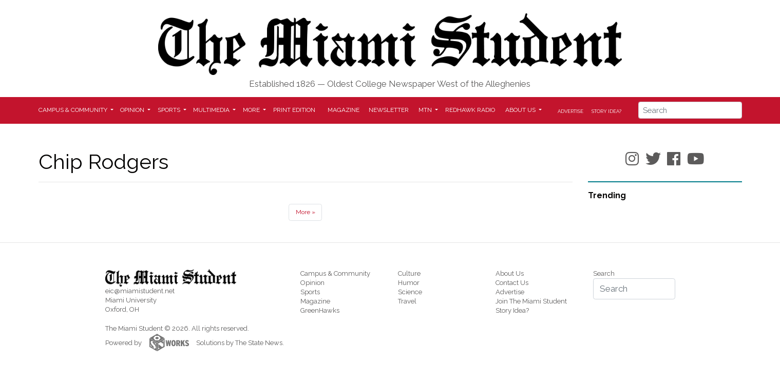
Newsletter (389, 109)
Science (410, 292)
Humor (409, 283)
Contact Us (512, 283)
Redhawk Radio (470, 109)
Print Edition (294, 109)
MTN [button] (425, 109)
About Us (510, 273)
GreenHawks (319, 310)
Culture (409, 273)
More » (305, 212)
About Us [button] (521, 109)
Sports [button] (170, 109)
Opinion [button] (133, 109)
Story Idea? (606, 111)
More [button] (252, 109)
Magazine (343, 109)
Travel (407, 301)
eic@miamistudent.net (140, 291)
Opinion (312, 283)
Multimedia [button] (212, 109)
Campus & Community (335, 273)
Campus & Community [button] (74, 109)
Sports (310, 292)
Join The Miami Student (531, 301)
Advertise (570, 111)
